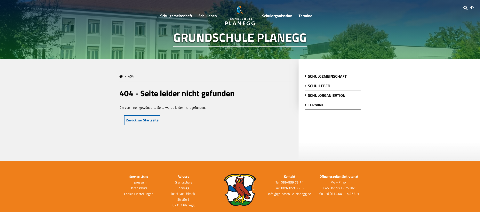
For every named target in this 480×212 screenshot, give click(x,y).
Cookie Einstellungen (138, 193)
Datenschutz (139, 188)
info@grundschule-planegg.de (289, 193)
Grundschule (121, 76)
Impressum (139, 182)
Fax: (278, 188)
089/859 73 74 (292, 182)
